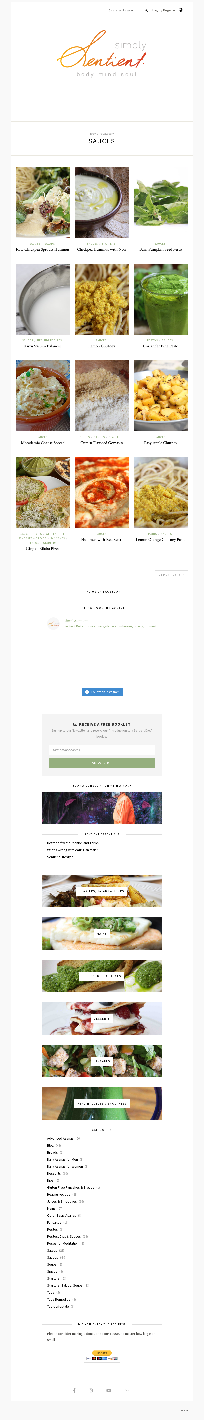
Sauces (35, 243)
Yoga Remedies (58, 1299)
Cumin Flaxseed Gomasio (101, 443)
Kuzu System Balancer (42, 346)
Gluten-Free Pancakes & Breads (70, 1187)
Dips (39, 534)
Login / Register (167, 10)
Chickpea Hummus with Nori (101, 249)
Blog (50, 1145)
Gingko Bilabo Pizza (43, 548)
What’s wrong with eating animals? (72, 850)
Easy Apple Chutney (161, 443)
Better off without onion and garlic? (73, 843)
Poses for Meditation (63, 1243)
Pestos (152, 340)
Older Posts (171, 574)
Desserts (54, 1173)
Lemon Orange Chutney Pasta (161, 539)
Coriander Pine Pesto (160, 346)
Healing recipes (49, 340)
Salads (49, 243)
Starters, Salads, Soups (65, 1285)
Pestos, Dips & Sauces (64, 1236)
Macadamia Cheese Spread (43, 443)
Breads (52, 1152)
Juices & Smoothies (62, 1201)
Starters (109, 243)
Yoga (50, 1292)
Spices (85, 437)
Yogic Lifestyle (58, 1306)
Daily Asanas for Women (65, 1166)
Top (184, 1410)
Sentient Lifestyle (60, 857)
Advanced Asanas (60, 1138)
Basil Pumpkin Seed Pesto (161, 249)
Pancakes (58, 538)
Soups (52, 1264)
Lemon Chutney (101, 346)
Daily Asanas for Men (62, 1159)
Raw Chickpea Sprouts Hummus (43, 249)
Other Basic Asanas (61, 1215)
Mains (152, 534)
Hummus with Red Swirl (101, 539)
